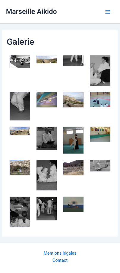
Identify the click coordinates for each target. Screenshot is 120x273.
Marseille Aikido (31, 11)
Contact (60, 260)
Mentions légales (60, 253)
